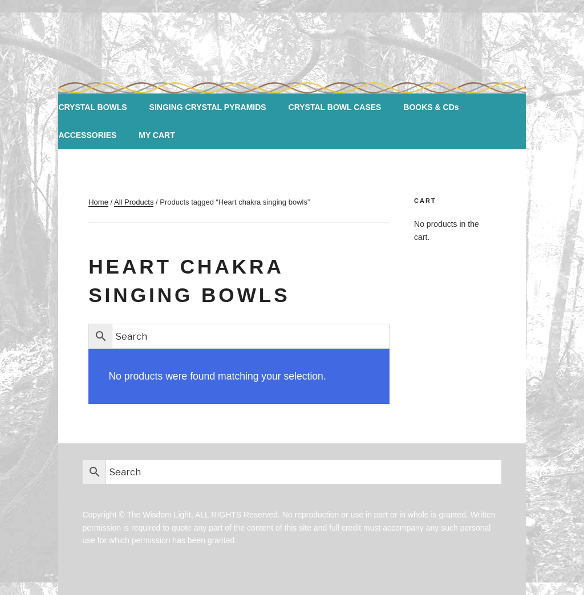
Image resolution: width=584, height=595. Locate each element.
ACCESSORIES (87, 135)
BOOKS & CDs (431, 107)
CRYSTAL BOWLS (92, 107)
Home (98, 202)
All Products (133, 202)
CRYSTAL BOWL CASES (335, 107)
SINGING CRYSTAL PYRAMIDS (207, 107)
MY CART (157, 135)
